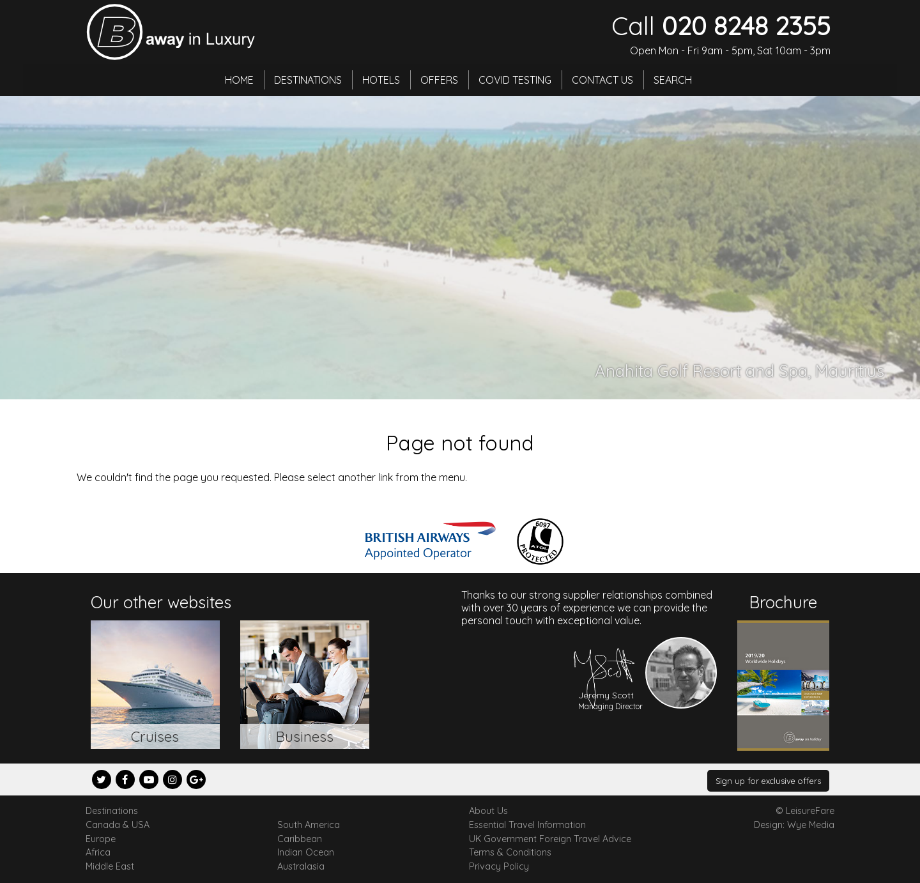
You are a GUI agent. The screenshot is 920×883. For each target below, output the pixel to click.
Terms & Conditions (510, 852)
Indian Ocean (305, 852)
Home (239, 79)
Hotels (381, 79)
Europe (101, 839)
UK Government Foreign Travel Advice (550, 839)
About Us (488, 811)
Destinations (308, 79)
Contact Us (602, 79)
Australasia (301, 866)
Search (673, 79)
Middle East (110, 866)
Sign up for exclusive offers (768, 781)
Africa (98, 852)
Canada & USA (118, 825)
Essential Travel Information (527, 825)
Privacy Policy (499, 866)
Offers (439, 79)
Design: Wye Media (794, 825)
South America (308, 825)
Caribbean (299, 839)
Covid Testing (515, 79)
